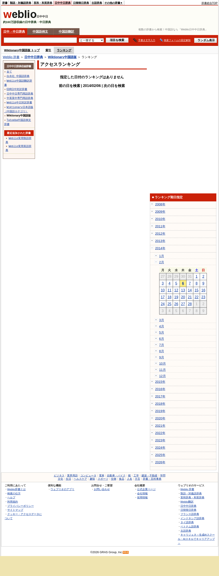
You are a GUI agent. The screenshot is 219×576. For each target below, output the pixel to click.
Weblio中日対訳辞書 (19, 102)
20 (183, 297)
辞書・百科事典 (152, 479)
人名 (129, 479)
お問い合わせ (102, 489)
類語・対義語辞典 (20, 3)
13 (183, 290)
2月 (161, 262)
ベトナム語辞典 (189, 526)
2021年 (160, 425)
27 (183, 304)
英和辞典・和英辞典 (192, 497)
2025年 (160, 455)
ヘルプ (11, 497)
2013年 (160, 241)
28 (190, 304)
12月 (162, 376)
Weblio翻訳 (187, 501)
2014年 (160, 248)
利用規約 (12, 501)
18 (169, 297)
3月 (161, 320)
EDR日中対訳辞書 (17, 89)
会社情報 (142, 493)
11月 (162, 370)
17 (163, 297)
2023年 (160, 440)
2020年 (160, 418)
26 (176, 304)
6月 (161, 338)
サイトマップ (15, 509)
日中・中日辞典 (14, 31)
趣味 (92, 479)
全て (9, 71)
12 (176, 290)
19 (176, 297)
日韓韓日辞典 (81, 3)
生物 (113, 479)
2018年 (160, 403)
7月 (161, 345)
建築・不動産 (149, 475)
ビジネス (59, 475)
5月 (161, 332)
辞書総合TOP (210, 3)
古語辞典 (96, 3)
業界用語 (72, 475)
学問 (162, 475)
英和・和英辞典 (43, 3)
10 (163, 290)
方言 (137, 479)
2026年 (160, 462)
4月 (161, 326)
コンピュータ (88, 475)
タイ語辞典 (187, 522)
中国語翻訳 (66, 31)
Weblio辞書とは (16, 489)
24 (163, 304)
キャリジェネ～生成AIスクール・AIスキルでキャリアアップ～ (196, 538)
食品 (121, 479)
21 (190, 297)
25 (169, 304)
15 (197, 290)
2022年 (160, 433)
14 (190, 290)
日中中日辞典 (63, 3)
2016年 (160, 389)
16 (203, 290)
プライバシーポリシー (20, 505)
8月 (161, 351)
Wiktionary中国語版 (62, 57)
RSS (125, 552)
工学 (136, 475)
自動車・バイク (116, 475)
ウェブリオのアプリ (62, 489)
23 (203, 297)
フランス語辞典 (189, 514)
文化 (60, 479)
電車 (101, 475)
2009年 (160, 211)
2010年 (160, 219)
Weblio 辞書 (11, 57)
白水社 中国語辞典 (18, 76)
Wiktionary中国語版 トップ (22, 50)
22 (197, 297)
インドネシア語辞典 (192, 518)
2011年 (160, 226)
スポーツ (103, 479)
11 (169, 290)
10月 (162, 363)
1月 (161, 256)
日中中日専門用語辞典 (20, 93)
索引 (48, 50)
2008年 (160, 204)
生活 (68, 479)
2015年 (160, 381)
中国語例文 (40, 31)
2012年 (160, 233)
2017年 (160, 396)
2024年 (160, 447)
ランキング (64, 50)
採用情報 (142, 497)
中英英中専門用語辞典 (20, 98)
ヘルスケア (80, 479)
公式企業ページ (146, 489)
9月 (161, 357)
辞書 (5, 3)
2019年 (160, 411)
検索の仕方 (14, 493)
